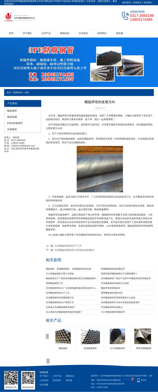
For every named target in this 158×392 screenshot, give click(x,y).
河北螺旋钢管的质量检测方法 (60, 297)
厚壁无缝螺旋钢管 (144, 348)
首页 (11, 33)
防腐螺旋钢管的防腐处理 (113, 269)
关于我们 (27, 33)
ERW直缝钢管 (15, 123)
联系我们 (148, 2)
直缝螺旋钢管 (90, 348)
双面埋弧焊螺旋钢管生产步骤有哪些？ (119, 273)
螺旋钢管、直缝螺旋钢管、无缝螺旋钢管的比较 (68, 269)
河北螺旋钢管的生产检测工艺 (60, 302)
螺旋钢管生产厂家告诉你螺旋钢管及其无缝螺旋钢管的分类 (72, 278)
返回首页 (126, 2)
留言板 (119, 33)
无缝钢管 (12, 129)
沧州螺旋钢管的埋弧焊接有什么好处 (118, 297)
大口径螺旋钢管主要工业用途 (60, 273)
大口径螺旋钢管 (117, 348)
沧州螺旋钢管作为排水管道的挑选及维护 (120, 302)
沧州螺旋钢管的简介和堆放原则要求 (74, 250)
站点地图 (44, 384)
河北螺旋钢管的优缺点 (112, 307)
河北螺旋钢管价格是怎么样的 (115, 283)
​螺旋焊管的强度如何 (110, 288)
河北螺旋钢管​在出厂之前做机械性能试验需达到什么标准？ (72, 288)
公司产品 (46, 33)
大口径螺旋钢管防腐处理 (113, 312)
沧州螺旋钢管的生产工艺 (68, 246)
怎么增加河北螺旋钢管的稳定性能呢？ (64, 312)
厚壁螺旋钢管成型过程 (112, 293)
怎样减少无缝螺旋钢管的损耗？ (61, 307)
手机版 (143, 380)
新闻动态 (64, 33)
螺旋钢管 (12, 110)
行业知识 (83, 33)
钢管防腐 (12, 117)
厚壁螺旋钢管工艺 (54, 283)
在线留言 (137, 2)
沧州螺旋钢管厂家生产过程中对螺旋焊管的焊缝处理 (126, 278)
